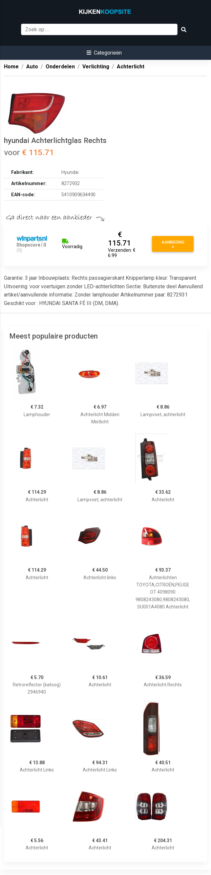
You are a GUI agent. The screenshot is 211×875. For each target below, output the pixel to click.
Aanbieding (172, 244)
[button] (104, 53)
